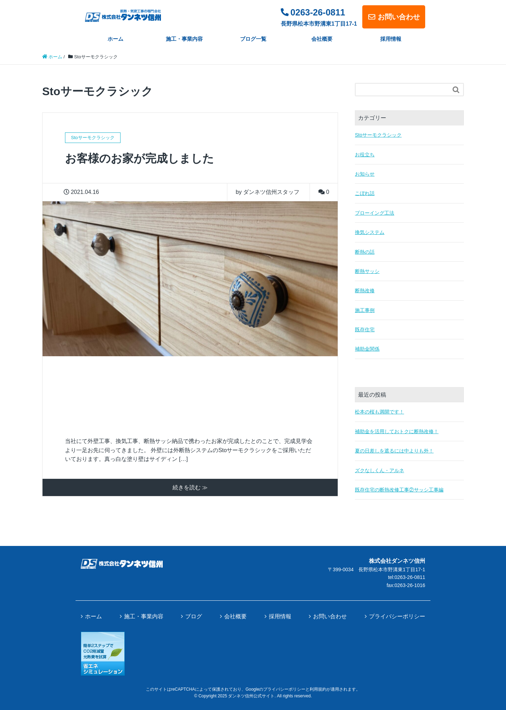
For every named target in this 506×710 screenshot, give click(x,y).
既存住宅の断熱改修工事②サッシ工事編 (399, 490)
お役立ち (365, 154)
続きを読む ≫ (190, 487)
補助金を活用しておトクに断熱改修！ (397, 431)
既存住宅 (365, 329)
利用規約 (318, 689)
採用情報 (390, 39)
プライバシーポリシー (397, 616)
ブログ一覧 (253, 39)
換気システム (369, 232)
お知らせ (365, 174)
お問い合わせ (394, 17)
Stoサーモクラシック (378, 135)
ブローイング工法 (374, 213)
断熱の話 (365, 252)
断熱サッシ (367, 271)
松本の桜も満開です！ (379, 412)
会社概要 (321, 39)
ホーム (115, 39)
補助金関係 (367, 349)
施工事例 (365, 310)
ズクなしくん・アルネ (379, 470)
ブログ (193, 616)
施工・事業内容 (184, 39)
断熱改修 (365, 290)
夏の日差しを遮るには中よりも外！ (394, 451)
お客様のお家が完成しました (139, 158)
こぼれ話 (365, 193)
